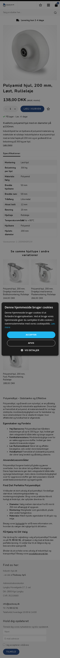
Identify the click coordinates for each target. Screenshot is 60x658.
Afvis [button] (31, 342)
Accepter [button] (31, 334)
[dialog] (30, 329)
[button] (30, 350)
